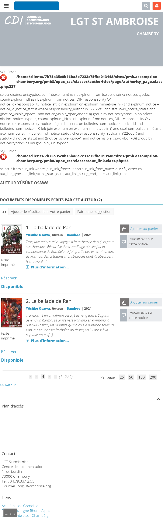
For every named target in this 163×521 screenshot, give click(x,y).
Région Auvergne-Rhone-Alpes (26, 510)
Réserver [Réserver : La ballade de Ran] (9, 277)
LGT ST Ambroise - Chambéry (25, 515)
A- (6, 514)
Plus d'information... (50, 267)
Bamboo (73, 235)
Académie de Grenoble (20, 505)
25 (122, 377)
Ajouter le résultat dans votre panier (40, 211)
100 (141, 377)
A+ (15, 514)
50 (131, 377)
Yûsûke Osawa (38, 235)
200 (153, 377)
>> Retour (8, 385)
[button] (124, 228)
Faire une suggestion (94, 211)
